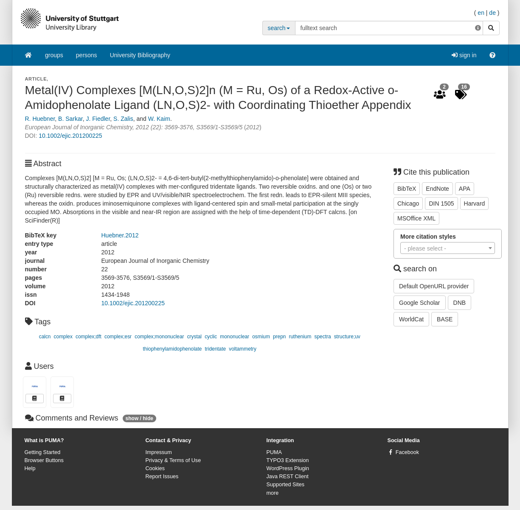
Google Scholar (419, 302)
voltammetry (242, 349)
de (492, 12)
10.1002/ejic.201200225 (70, 135)
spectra (323, 337)
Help (30, 468)
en (481, 12)
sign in (464, 55)
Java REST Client (288, 476)
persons (86, 55)
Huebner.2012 (120, 235)
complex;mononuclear (159, 337)
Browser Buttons (44, 460)
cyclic (211, 337)
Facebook (407, 452)
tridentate (215, 349)
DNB (459, 302)
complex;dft (88, 337)
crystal (194, 337)
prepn (279, 337)
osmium (261, 337)
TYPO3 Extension (288, 460)
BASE (445, 319)
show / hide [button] (139, 418)
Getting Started (43, 452)
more (273, 493)
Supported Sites (286, 485)
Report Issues (162, 476)
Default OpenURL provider (434, 286)
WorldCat (411, 319)
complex (63, 337)
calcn (45, 337)
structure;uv (347, 337)
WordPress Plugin (288, 468)
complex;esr (118, 337)
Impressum (159, 452)
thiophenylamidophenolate (172, 349)
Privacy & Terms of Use (173, 460)
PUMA (274, 452)
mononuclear (234, 337)
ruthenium (300, 337)
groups (54, 55)
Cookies (155, 468)
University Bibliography (140, 55)
